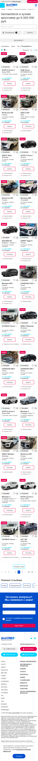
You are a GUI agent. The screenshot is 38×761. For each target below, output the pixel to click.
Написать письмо (29, 654)
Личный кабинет (29, 649)
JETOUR (4, 687)
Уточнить (28, 126)
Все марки (18, 40)
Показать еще (19, 567)
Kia (2, 695)
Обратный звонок (10, 654)
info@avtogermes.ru (27, 644)
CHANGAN (5, 681)
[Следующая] (35, 572)
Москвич (4, 704)
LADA (3, 661)
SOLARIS (4, 690)
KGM (2, 698)
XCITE (3, 664)
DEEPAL (4, 684)
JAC (2, 701)
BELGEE (4, 673)
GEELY (3, 667)
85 (32, 572)
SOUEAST (4, 707)
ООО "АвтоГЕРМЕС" (14, 713)
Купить (9, 83)
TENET (3, 675)
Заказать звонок (32, 1)
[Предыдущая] (2, 572)
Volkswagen (5, 709)
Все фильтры (9, 32)
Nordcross (4, 670)
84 (29, 572)
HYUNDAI (4, 692)
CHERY (3, 678)
